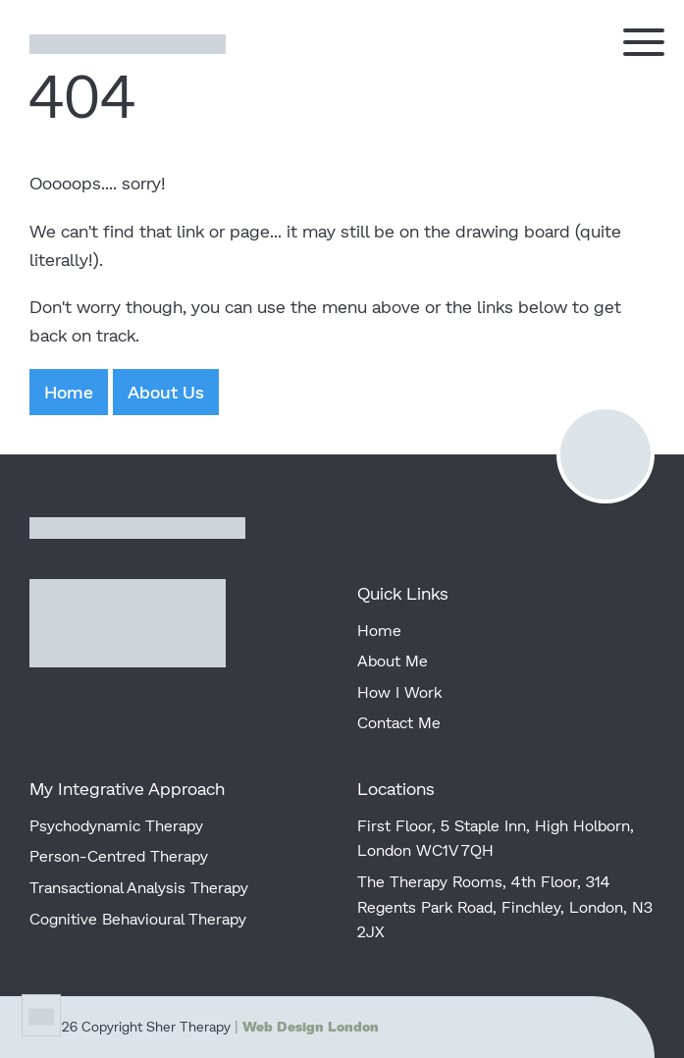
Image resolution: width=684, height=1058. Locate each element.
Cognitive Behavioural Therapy (137, 918)
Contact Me (399, 722)
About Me (392, 660)
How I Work (399, 691)
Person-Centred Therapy (118, 855)
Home (68, 391)
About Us (166, 391)
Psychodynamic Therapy (116, 825)
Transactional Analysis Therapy (138, 886)
